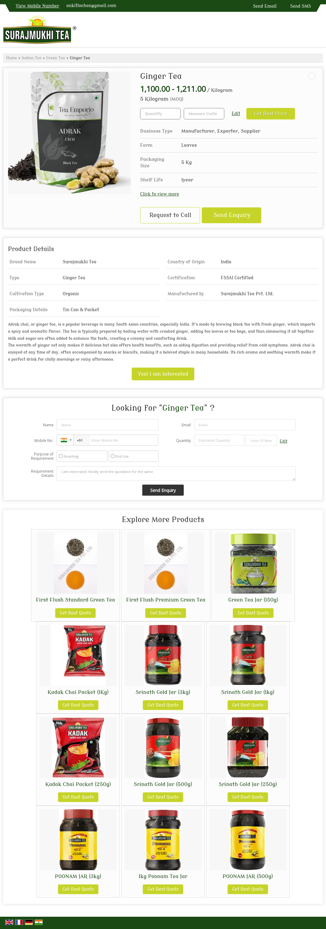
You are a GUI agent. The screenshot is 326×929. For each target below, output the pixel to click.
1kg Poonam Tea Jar (163, 876)
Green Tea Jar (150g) (253, 600)
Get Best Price (270, 113)
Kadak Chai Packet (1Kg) (78, 692)
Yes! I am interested (163, 374)
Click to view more (159, 194)
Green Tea (55, 58)
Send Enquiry (232, 215)
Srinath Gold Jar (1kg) (248, 692)
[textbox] (204, 113)
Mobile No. (43, 440)
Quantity (183, 440)
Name (48, 425)
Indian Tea (31, 58)
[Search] (319, 31)
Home (11, 58)
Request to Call (170, 215)
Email (186, 425)
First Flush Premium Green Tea (165, 600)
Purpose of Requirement (42, 456)
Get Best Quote (75, 613)
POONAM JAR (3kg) (78, 876)
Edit (236, 113)
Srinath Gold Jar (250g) (248, 784)
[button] (37, 6)
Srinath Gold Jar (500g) (163, 784)
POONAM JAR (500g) (248, 876)
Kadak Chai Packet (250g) (78, 784)
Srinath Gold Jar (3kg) (163, 692)
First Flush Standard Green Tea (75, 600)
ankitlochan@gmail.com (91, 5)
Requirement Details (42, 473)
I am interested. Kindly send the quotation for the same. (176, 473)
